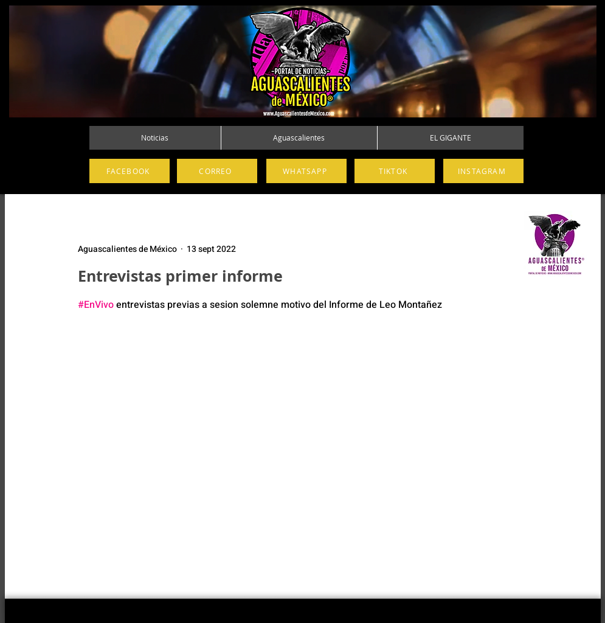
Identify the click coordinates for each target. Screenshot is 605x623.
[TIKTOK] (394, 171)
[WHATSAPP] (306, 171)
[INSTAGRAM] (483, 171)
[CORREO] (217, 171)
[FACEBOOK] (129, 171)
